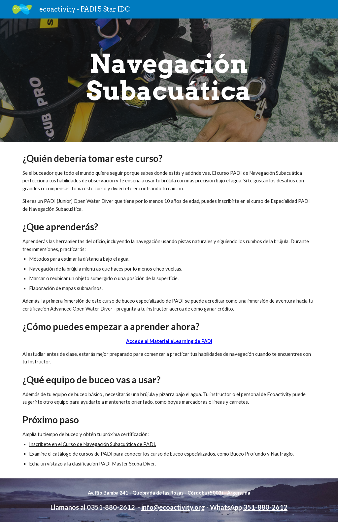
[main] (169, 80)
